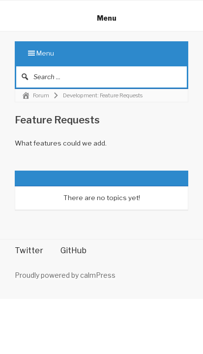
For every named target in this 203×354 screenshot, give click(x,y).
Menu (101, 18)
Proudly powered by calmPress (65, 275)
